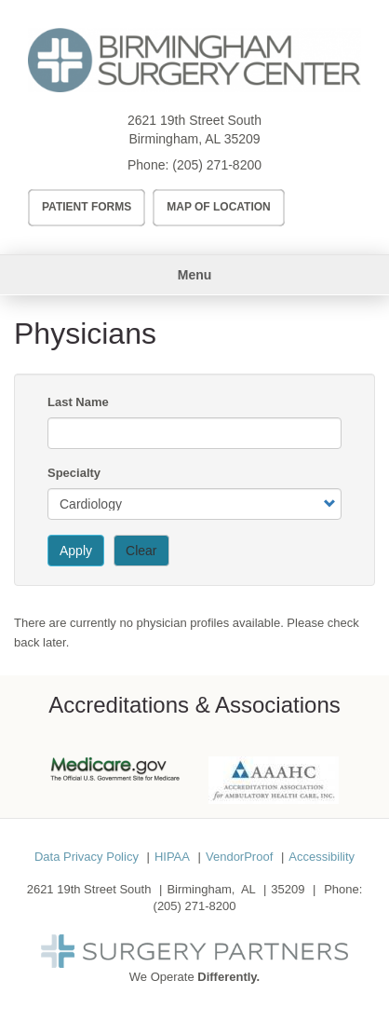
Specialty (74, 473)
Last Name (78, 402)
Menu (195, 274)
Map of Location (219, 206)
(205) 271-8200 (217, 164)
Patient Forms (86, 206)
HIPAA (172, 857)
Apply (76, 550)
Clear (141, 550)
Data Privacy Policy (86, 857)
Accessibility (321, 857)
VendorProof (239, 857)
